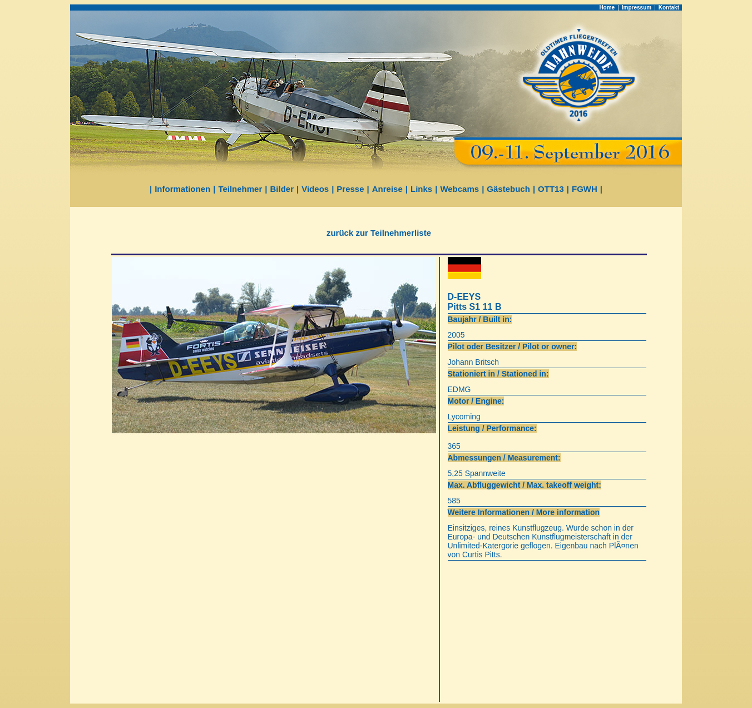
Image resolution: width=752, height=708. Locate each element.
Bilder (282, 189)
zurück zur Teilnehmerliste (378, 232)
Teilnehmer (240, 189)
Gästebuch (508, 189)
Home (607, 7)
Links (421, 189)
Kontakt (669, 7)
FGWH (584, 189)
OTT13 (551, 189)
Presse (350, 189)
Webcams (459, 189)
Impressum (636, 7)
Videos (315, 189)
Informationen (182, 189)
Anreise (387, 189)
